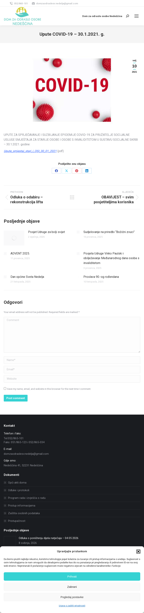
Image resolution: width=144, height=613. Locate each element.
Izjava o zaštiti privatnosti (72, 605)
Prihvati (72, 576)
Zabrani (72, 586)
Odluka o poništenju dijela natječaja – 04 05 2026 (48, 538)
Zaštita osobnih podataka (24, 513)
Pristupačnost (16, 521)
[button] (138, 551)
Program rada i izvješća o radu (27, 498)
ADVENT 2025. (20, 253)
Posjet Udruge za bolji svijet (46, 232)
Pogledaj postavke (72, 597)
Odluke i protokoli (18, 490)
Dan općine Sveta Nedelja (27, 277)
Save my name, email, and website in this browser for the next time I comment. (49, 388)
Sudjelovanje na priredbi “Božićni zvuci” (109, 232)
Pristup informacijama (21, 505)
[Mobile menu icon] (136, 16)
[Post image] (14, 238)
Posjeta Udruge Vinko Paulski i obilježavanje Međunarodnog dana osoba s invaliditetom (111, 258)
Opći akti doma (17, 482)
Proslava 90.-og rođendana (101, 277)
